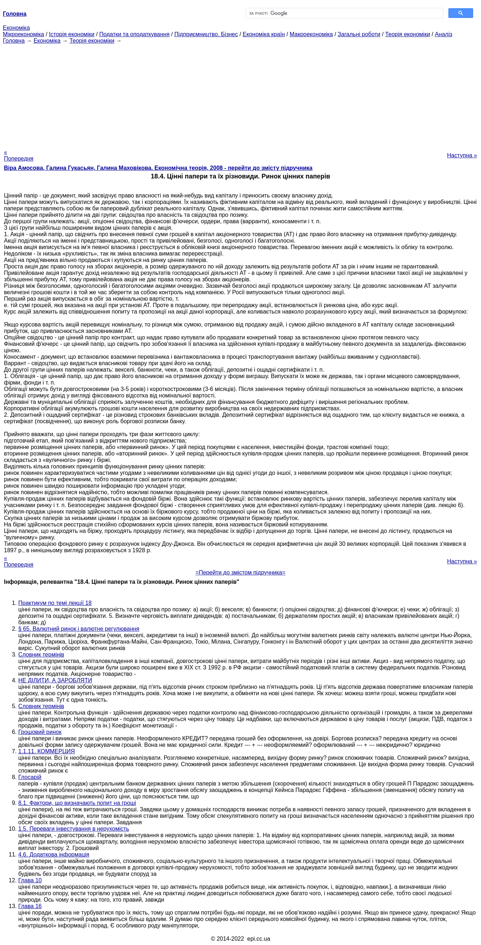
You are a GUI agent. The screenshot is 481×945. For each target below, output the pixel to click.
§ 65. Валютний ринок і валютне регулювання (78, 629)
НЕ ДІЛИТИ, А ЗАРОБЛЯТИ (55, 680)
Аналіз (443, 34)
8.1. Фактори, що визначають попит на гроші (77, 803)
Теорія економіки (407, 34)
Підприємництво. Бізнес (206, 34)
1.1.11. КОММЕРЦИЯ (46, 751)
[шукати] (344, 13)
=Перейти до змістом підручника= (240, 572)
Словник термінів (41, 655)
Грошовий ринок (40, 732)
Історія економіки (72, 34)
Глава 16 (30, 906)
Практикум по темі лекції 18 (55, 603)
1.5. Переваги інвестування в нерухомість (73, 829)
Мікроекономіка (23, 34)
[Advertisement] (241, 94)
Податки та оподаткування (134, 34)
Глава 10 (30, 880)
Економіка (16, 28)
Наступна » (462, 155)
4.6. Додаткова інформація (53, 854)
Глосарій (29, 777)
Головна (14, 41)
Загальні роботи (359, 34)
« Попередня (18, 155)
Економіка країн (264, 34)
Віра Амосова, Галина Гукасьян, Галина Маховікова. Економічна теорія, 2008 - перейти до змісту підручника (158, 168)
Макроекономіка (311, 34)
